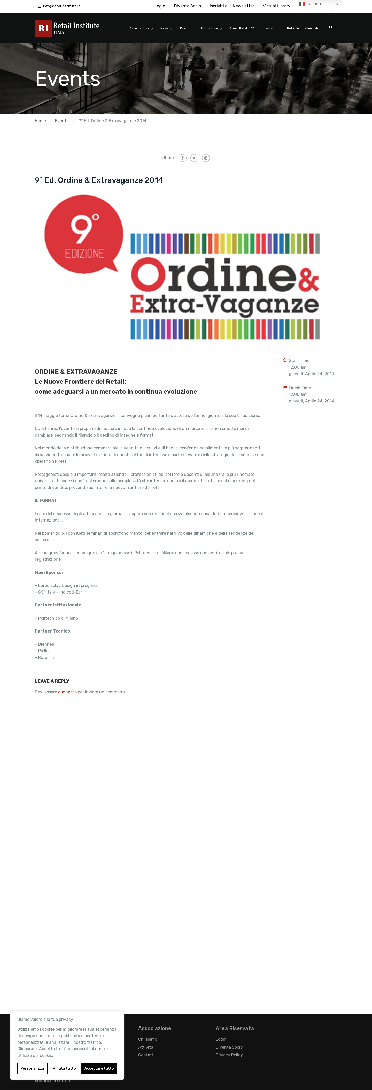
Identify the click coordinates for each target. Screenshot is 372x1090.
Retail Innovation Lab (302, 28)
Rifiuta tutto (64, 1068)
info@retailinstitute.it (61, 6)
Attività (145, 1047)
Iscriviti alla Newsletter (232, 6)
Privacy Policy (229, 1055)
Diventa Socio (187, 6)
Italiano (310, 4)
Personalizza (32, 1068)
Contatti (146, 1055)
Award (271, 28)
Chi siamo (147, 1039)
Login (159, 6)
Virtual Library (276, 6)
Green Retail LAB (241, 28)
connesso (67, 692)
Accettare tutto (99, 1068)
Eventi (184, 28)
